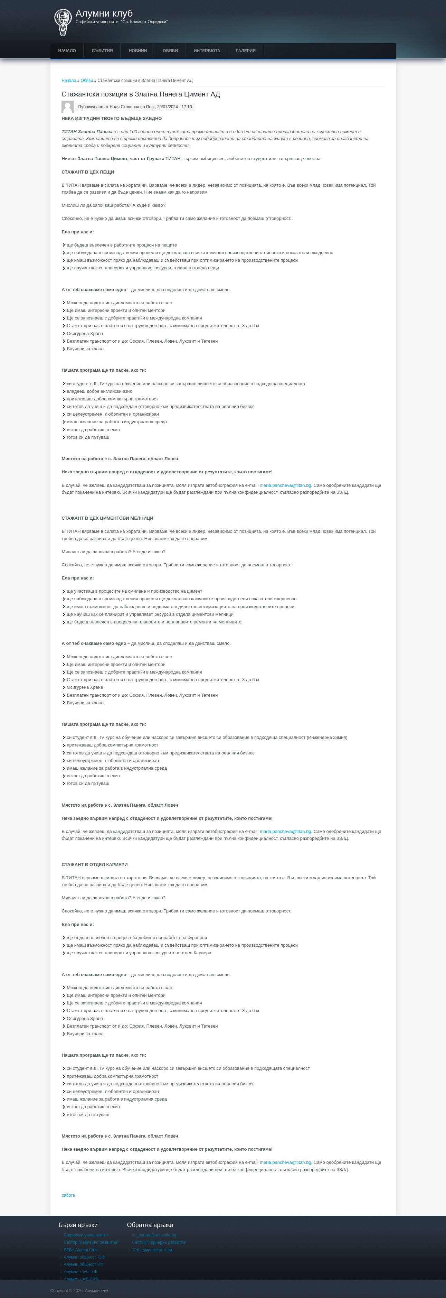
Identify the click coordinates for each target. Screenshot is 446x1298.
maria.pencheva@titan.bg (285, 485)
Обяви (170, 50)
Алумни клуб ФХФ (81, 1279)
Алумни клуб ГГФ (80, 1271)
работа (68, 1195)
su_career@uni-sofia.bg (154, 1235)
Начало (67, 50)
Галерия (246, 50)
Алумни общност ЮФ (84, 1257)
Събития (102, 50)
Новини (138, 50)
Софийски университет (86, 1235)
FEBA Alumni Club (81, 1250)
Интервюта (207, 50)
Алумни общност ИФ (84, 1264)
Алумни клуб (104, 13)
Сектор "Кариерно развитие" (91, 1242)
